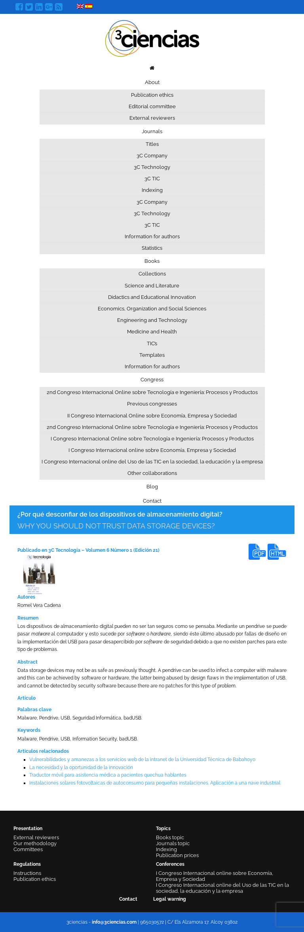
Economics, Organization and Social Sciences (152, 309)
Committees (28, 849)
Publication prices (177, 855)
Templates (152, 355)
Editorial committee (152, 106)
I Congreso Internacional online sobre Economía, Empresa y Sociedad (152, 450)
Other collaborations (152, 473)
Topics (163, 828)
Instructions (27, 873)
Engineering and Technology (152, 320)
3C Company (152, 156)
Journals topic (173, 843)
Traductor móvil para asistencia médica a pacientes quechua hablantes (107, 775)
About (152, 82)
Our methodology (35, 843)
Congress (152, 380)
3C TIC (152, 179)
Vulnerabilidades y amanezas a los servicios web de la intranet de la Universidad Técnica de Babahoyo (142, 759)
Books (152, 261)
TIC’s (152, 343)
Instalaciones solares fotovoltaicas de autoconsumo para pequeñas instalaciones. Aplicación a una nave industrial (154, 783)
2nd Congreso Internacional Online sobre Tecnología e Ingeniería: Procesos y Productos (152, 392)
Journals (152, 131)
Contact (152, 501)
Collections (152, 274)
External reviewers (152, 118)
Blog (152, 487)
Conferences (170, 864)
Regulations (27, 864)
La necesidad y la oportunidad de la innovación (81, 767)
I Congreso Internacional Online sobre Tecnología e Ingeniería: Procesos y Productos (152, 439)
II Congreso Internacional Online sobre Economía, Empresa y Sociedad (152, 416)
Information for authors (152, 236)
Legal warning (169, 899)
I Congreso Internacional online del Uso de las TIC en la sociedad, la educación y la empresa (152, 462)
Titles (152, 144)
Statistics (152, 248)
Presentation (27, 828)
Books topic (170, 837)
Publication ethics (152, 95)
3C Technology (152, 167)
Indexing (152, 190)
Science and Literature (152, 286)
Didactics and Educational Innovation (152, 297)
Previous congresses (152, 404)
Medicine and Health (152, 332)
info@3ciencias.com (114, 922)
